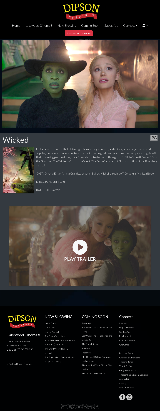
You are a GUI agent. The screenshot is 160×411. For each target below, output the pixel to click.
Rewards (123, 323)
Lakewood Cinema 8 (38, 25)
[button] (145, 25)
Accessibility (125, 379)
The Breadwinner (90, 344)
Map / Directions (127, 327)
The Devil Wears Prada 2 (56, 348)
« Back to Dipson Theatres (19, 364)
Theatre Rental (126, 361)
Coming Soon (90, 25)
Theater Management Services (133, 374)
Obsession (50, 327)
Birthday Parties (127, 353)
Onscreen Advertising (129, 357)
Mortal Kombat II (53, 332)
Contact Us (124, 332)
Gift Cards (124, 344)
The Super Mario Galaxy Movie (59, 357)
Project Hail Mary (53, 361)
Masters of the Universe (93, 373)
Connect (129, 25)
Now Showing (67, 25)
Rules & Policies (126, 387)
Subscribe (111, 25)
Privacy (122, 383)
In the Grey (50, 323)
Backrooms (87, 348)
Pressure (86, 352)
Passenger (87, 323)
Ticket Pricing (125, 366)
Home (16, 25)
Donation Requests (128, 340)
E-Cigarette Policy (127, 370)
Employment (125, 336)
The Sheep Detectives (55, 336)
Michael (48, 353)
